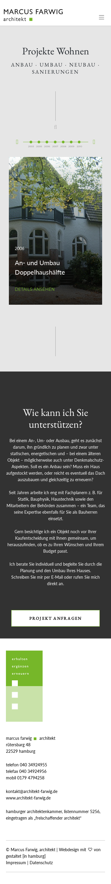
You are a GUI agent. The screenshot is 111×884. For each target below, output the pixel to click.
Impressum (16, 862)
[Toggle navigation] (102, 17)
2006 (47, 139)
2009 (71, 139)
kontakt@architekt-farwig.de (31, 791)
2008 (63, 139)
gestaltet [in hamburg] (26, 856)
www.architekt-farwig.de (28, 797)
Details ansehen (35, 289)
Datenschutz (41, 862)
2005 (39, 139)
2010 (79, 139)
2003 (31, 139)
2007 (55, 139)
